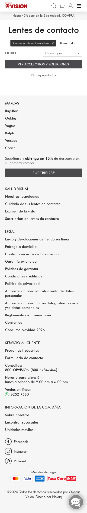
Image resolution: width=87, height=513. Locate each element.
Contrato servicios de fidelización (32, 254)
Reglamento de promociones (28, 315)
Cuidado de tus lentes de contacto (33, 204)
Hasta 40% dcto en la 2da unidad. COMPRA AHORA (43, 19)
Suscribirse (43, 173)
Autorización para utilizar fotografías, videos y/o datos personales (41, 305)
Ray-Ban (11, 111)
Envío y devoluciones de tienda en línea (37, 239)
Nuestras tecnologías (22, 196)
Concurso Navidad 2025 (25, 330)
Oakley (10, 118)
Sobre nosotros (17, 415)
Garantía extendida (21, 261)
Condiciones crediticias (23, 276)
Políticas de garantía (21, 269)
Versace (11, 140)
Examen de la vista (20, 211)
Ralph (9, 133)
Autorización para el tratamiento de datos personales (39, 293)
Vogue (10, 125)
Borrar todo (67, 43)
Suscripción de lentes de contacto (32, 218)
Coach (10, 148)
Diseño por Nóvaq (49, 497)
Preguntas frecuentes (22, 350)
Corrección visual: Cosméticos (34, 43)
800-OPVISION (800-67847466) (31, 370)
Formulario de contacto (24, 358)
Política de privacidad (22, 283)
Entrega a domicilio (21, 246)
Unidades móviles (19, 429)
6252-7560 (20, 394)
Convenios (13, 322)
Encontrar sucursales (21, 422)
